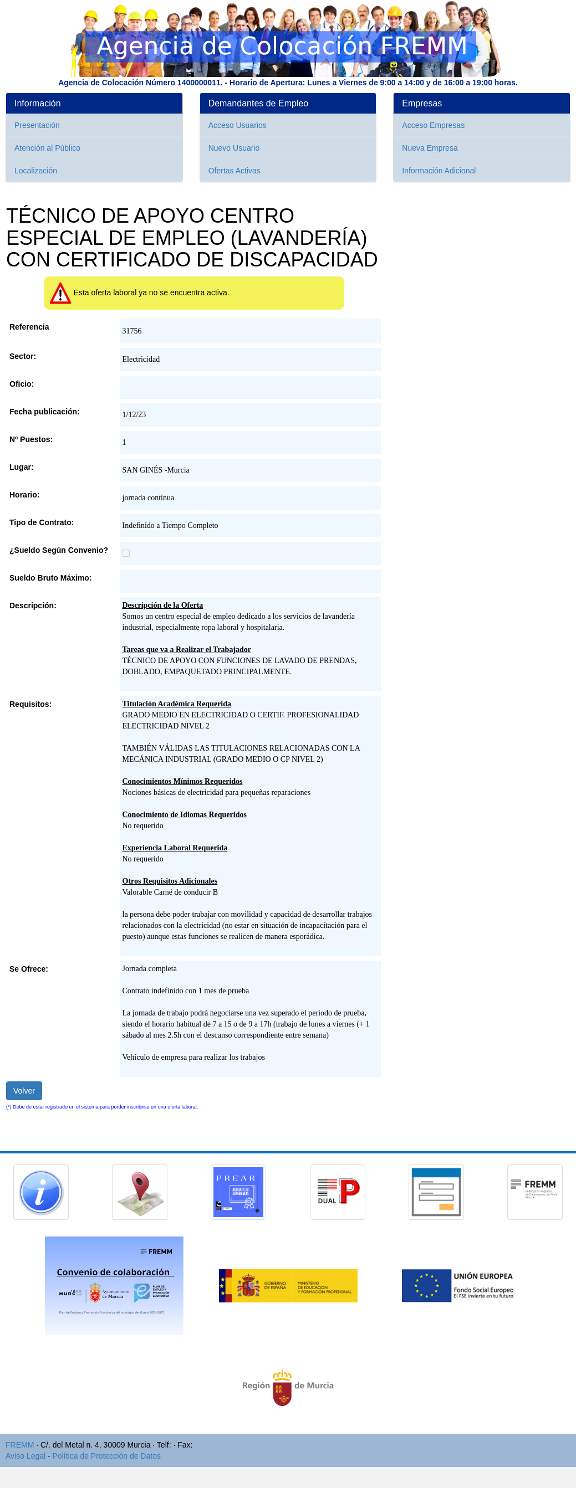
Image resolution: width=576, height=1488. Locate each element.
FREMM (20, 1444)
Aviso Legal (25, 1455)
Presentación (37, 125)
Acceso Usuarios (237, 125)
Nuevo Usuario (234, 147)
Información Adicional (439, 170)
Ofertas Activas (234, 170)
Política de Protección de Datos (107, 1455)
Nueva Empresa (429, 147)
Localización (35, 170)
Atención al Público (47, 147)
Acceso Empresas (433, 125)
